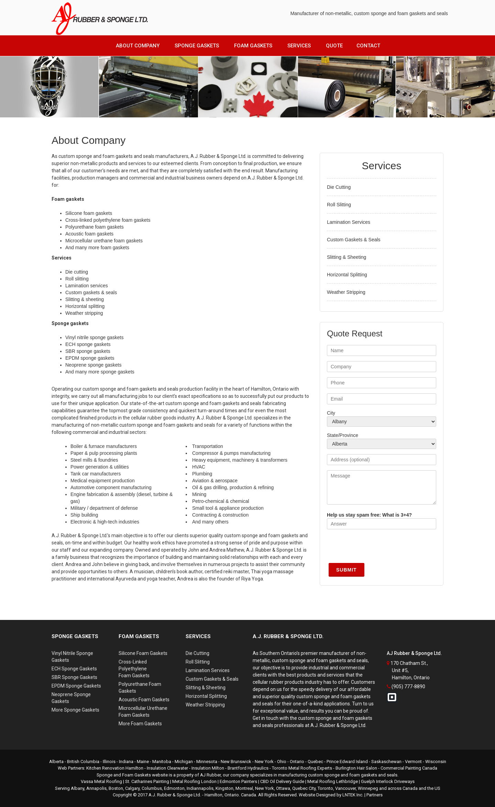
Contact (368, 46)
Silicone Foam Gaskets (143, 653)
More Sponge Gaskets (75, 710)
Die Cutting (339, 187)
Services (299, 46)
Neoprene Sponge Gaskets (71, 698)
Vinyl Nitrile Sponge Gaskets (72, 656)
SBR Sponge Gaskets (74, 677)
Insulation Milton (207, 768)
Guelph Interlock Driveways (388, 781)
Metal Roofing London (194, 781)
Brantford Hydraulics (248, 768)
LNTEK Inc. (352, 794)
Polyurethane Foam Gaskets (140, 687)
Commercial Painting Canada (409, 768)
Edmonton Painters (238, 781)
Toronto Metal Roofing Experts (302, 768)
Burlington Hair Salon (356, 768)
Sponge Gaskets (197, 46)
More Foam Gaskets (140, 723)
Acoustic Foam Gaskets (144, 699)
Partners (374, 794)
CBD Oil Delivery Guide (282, 781)
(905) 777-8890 (408, 686)
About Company (138, 46)
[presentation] (379, 547)
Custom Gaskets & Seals (354, 239)
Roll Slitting (339, 204)
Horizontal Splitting (347, 274)
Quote (334, 46)
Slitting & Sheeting (346, 257)
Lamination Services (348, 222)
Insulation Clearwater (167, 768)
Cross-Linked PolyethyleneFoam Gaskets (134, 668)
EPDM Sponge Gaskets (76, 686)
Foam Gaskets (253, 46)
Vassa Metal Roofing (101, 781)
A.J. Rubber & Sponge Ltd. (174, 794)
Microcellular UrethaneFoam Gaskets (143, 711)
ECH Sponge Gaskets (74, 668)
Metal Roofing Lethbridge (332, 781)
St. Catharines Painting (147, 781)
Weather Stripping (346, 292)
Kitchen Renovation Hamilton (114, 768)
